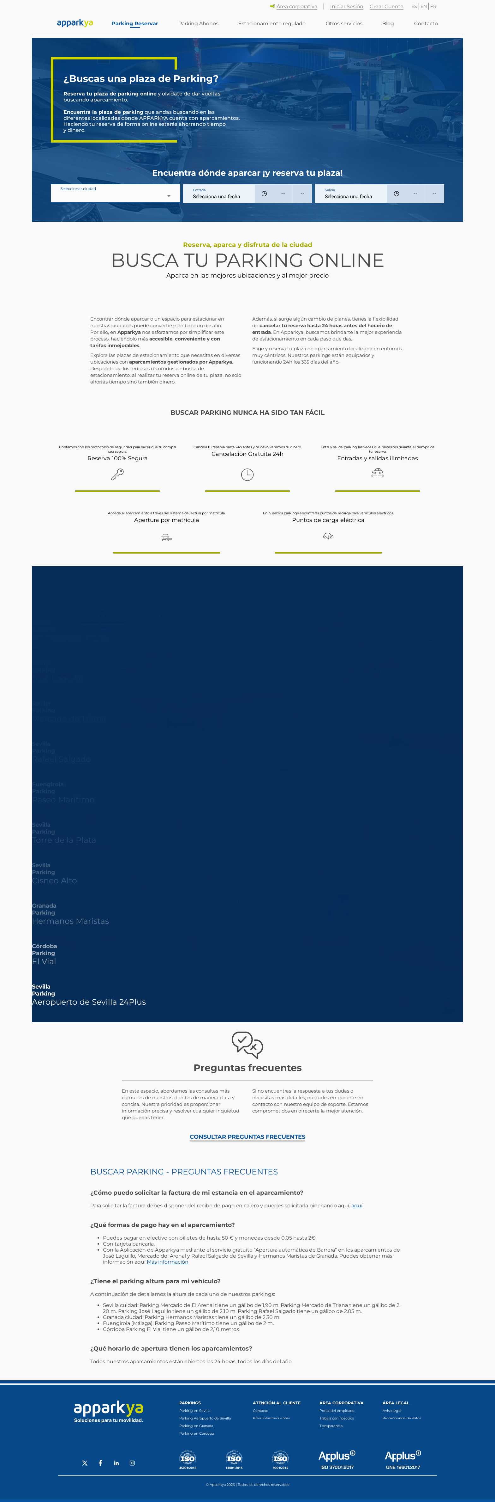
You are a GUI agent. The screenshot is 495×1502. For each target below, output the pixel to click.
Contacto (426, 25)
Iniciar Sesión (346, 6)
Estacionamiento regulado (276, 25)
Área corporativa (293, 6)
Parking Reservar (141, 25)
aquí (356, 1206)
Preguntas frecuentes (271, 1418)
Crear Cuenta (386, 6)
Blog (390, 25)
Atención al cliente (277, 1403)
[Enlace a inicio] (75, 25)
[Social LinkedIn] (116, 1466)
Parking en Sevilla (194, 1410)
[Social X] (85, 1466)
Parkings (190, 1403)
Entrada (199, 190)
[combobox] (115, 196)
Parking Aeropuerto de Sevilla (205, 1418)
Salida (330, 190)
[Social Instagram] (132, 1466)
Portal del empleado (337, 1410)
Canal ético (328, 1433)
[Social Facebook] (100, 1466)
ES (414, 6)
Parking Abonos (203, 25)
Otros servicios (346, 25)
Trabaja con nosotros (336, 1418)
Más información (167, 1262)
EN (423, 6)
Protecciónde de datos (402, 1418)
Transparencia (331, 1426)
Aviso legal (392, 1410)
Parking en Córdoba (196, 1433)
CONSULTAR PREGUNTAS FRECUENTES (247, 1136)
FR (433, 6)
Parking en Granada (196, 1426)
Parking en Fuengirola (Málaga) (206, 1441)
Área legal (396, 1403)
